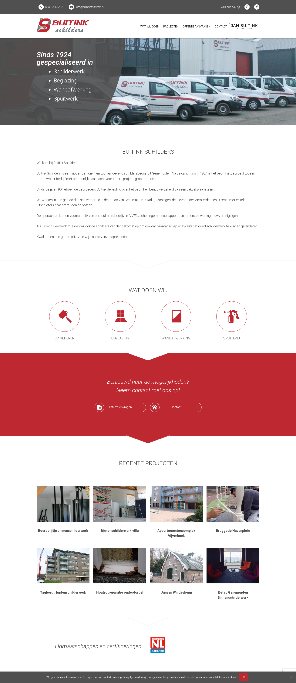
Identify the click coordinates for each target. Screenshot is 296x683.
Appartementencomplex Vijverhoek (176, 533)
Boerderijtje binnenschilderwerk (63, 531)
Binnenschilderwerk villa (120, 531)
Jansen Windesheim (176, 592)
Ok (243, 677)
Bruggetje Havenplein (233, 531)
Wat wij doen (149, 26)
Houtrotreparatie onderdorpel (119, 592)
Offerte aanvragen (196, 26)
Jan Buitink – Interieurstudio (244, 26)
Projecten (171, 26)
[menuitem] (149, 26)
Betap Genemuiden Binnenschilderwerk (233, 594)
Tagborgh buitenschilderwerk (63, 592)
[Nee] (291, 677)
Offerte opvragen (120, 407)
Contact (221, 26)
